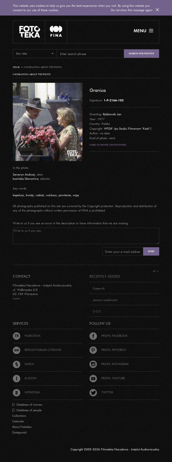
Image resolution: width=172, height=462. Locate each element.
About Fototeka (21, 427)
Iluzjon (24, 378)
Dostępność (19, 432)
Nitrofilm (26, 392)
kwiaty (30, 195)
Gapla (23, 364)
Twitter (101, 392)
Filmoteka (26, 335)
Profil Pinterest (107, 350)
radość (40, 195)
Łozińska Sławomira (25, 178)
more (16, 298)
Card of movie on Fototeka (107, 144)
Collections (19, 415)
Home (16, 67)
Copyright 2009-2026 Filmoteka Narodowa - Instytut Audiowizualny (114, 449)
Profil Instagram (109, 364)
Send (151, 251)
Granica (97, 90)
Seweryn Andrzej (24, 174)
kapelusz (18, 195)
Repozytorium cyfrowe (37, 350)
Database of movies (27, 405)
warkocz (51, 195)
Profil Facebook (108, 335)
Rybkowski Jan (112, 114)
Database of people (27, 410)
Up (156, 271)
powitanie (65, 195)
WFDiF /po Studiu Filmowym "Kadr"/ (127, 128)
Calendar (18, 421)
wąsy (76, 195)
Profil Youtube (107, 378)
